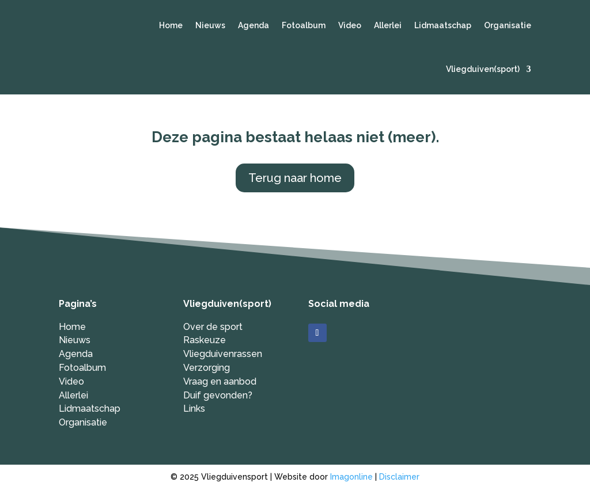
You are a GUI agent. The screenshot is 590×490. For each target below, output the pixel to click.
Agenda (253, 25)
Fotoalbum (304, 25)
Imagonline (351, 476)
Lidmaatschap (442, 25)
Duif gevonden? (217, 395)
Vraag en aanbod (219, 381)
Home (171, 25)
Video (349, 25)
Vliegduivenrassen (222, 353)
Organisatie (507, 25)
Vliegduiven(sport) (483, 69)
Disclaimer (399, 476)
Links (194, 408)
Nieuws (210, 25)
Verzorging (206, 367)
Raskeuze (204, 340)
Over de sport (213, 326)
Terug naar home (295, 178)
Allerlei (388, 25)
